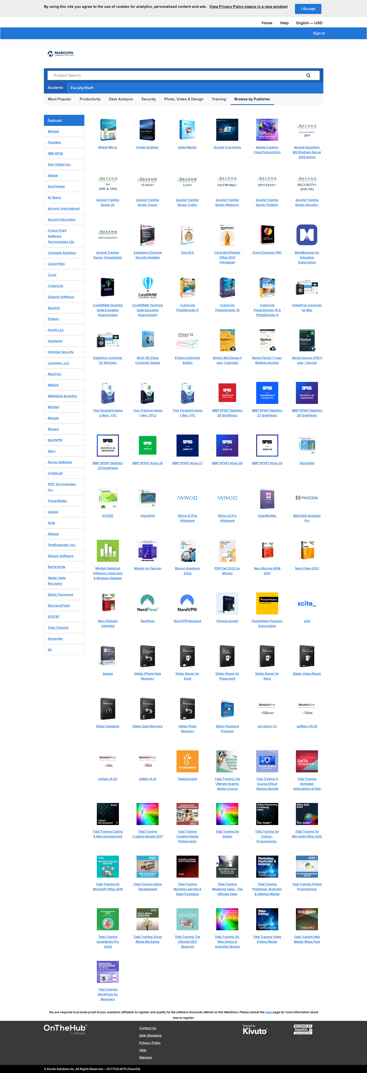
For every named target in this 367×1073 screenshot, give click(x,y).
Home (267, 23)
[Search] (308, 75)
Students (55, 87)
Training (219, 99)
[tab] (64, 120)
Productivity (90, 99)
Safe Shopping (150, 1035)
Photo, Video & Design (183, 99)
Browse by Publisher (252, 99)
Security (148, 99)
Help (284, 23)
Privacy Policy (150, 1043)
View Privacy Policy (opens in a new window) (248, 6)
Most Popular (59, 99)
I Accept (311, 8)
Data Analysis (121, 99)
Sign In (319, 33)
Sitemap (145, 1057)
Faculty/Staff (82, 87)
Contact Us (147, 1028)
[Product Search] (173, 75)
